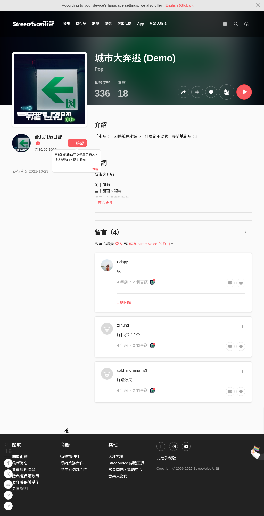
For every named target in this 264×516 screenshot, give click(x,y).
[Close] (258, 5)
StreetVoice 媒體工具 (126, 463)
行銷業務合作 (72, 463)
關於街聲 (20, 456)
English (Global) (179, 5)
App (140, 24)
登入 (119, 244)
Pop (99, 69)
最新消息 (20, 463)
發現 (66, 24)
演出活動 (124, 24)
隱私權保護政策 (25, 476)
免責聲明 (20, 489)
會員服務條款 (23, 469)
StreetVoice (33, 23)
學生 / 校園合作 (73, 469)
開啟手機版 (166, 458)
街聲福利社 (70, 456)
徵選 (108, 24)
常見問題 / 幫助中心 (125, 469)
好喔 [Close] (95, 169)
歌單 (95, 24)
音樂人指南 (158, 24)
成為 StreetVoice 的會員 (149, 244)
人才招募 (116, 456)
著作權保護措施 (25, 482)
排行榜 (81, 24)
